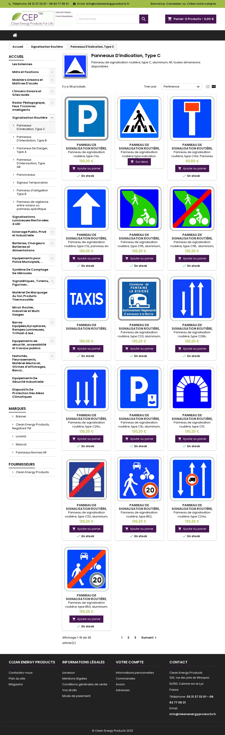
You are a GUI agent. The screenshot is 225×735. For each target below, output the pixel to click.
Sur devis (139, 162)
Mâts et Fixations (25, 72)
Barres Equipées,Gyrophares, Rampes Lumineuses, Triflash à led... (29, 327)
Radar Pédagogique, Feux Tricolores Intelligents (28, 106)
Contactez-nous (21, 673)
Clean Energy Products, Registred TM (31, 426)
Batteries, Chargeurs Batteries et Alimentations (28, 246)
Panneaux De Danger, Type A (32, 150)
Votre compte (130, 662)
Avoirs (120, 684)
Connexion (173, 4)
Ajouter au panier (86, 168)
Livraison (68, 673)
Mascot (21, 444)
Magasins (16, 684)
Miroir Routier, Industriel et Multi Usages (26, 311)
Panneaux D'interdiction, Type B (32, 139)
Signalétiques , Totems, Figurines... (30, 283)
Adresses (123, 690)
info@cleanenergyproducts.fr (107, 4)
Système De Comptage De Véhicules (30, 271)
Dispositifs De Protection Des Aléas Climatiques (28, 393)
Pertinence (182, 87)
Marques (17, 408)
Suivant (149, 637)
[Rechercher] (112, 19)
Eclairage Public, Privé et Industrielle (29, 233)
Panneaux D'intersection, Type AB (31, 163)
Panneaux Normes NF (31, 452)
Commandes (125, 678)
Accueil (16, 56)
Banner (20, 416)
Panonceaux (26, 175)
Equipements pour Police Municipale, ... (27, 260)
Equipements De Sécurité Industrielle (28, 380)
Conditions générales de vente (84, 684)
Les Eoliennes (22, 64)
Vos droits (69, 690)
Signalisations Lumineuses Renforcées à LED (30, 220)
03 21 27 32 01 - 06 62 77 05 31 (48, 4)
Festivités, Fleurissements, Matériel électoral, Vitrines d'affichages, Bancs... (29, 363)
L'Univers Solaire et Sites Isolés (26, 93)
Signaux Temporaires (32, 182)
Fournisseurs (22, 464)
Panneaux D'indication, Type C (31, 127)
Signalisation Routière (29, 117)
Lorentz (20, 436)
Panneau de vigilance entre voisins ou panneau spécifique (32, 205)
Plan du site (17, 678)
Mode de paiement (76, 696)
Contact (178, 662)
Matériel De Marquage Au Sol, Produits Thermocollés (29, 296)
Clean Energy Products (32, 472)
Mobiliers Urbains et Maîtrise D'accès (27, 81)
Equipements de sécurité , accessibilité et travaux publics (29, 344)
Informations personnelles (135, 673)
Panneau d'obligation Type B (32, 192)
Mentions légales (74, 678)
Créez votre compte (201, 4)
